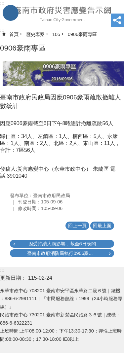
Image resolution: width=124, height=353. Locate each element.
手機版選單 (11, 13)
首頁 (14, 34)
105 (56, 34)
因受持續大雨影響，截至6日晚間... (64, 243)
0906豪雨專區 (82, 34)
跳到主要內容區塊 (3, 3)
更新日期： (13, 278)
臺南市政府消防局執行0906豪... (60, 253)
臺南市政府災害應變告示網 (62, 13)
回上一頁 (77, 225)
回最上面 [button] (102, 225)
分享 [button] (117, 20)
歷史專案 (35, 34)
